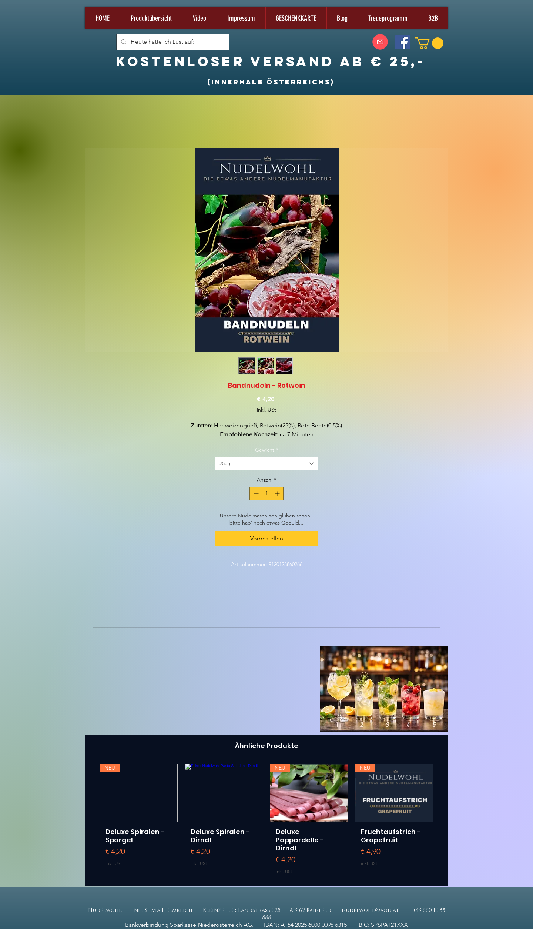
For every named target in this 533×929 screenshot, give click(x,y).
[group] (266, 822)
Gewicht (266, 449)
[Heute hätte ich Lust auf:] (172, 42)
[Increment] (277, 493)
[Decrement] (255, 493)
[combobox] (266, 464)
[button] (429, 43)
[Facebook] (402, 42)
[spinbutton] (266, 493)
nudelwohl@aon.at (370, 910)
